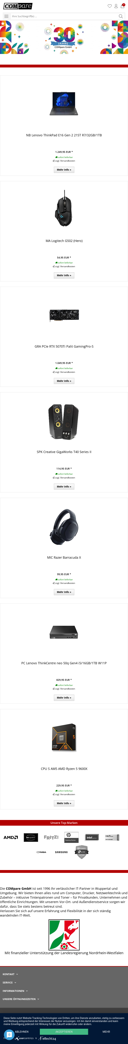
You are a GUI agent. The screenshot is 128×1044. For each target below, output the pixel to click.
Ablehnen (21, 1031)
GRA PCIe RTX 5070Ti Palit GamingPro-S (64, 346)
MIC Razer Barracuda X (64, 557)
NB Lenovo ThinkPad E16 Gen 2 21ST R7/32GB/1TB (64, 135)
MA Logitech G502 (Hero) (64, 241)
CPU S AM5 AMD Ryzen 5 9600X (64, 769)
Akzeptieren (64, 1031)
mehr (106, 1031)
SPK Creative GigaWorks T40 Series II (64, 452)
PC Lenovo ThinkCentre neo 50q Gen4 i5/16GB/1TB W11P (64, 663)
